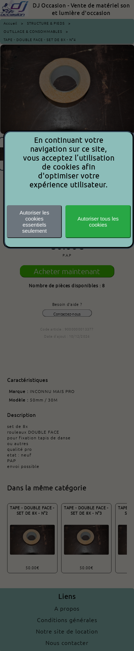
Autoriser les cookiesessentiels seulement (34, 222)
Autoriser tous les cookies (98, 222)
